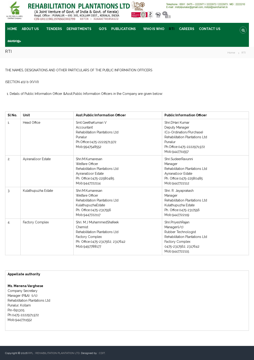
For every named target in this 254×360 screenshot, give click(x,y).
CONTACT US (209, 29)
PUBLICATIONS (123, 29)
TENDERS (54, 29)
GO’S (103, 29)
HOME (12, 29)
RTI (171, 29)
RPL (30, 353)
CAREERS (186, 29)
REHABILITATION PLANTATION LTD (57, 353)
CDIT (102, 353)
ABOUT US (30, 29)
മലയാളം (14, 41)
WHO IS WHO (153, 29)
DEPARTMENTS (79, 29)
